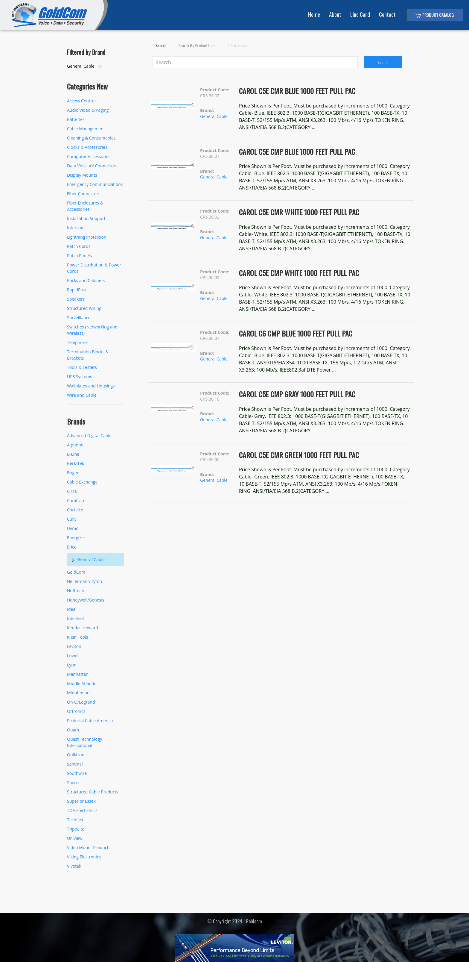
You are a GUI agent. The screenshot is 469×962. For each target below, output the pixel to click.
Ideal (72, 609)
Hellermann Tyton (84, 581)
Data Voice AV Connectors (92, 166)
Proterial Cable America (90, 720)
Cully (72, 519)
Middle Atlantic (81, 683)
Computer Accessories (88, 156)
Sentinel (75, 764)
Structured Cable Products (92, 792)
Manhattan (78, 674)
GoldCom (76, 572)
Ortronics (76, 711)
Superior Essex (81, 801)
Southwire (77, 773)
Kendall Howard (82, 628)
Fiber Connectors (83, 193)
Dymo (73, 528)
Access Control (81, 101)
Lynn (72, 665)
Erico (72, 547)
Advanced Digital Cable (89, 435)
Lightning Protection (86, 237)
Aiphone (75, 445)
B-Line (73, 454)
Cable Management (86, 128)
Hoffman (75, 590)
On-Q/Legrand (81, 702)
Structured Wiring (84, 308)
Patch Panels (79, 255)
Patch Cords (78, 246)
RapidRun (76, 290)
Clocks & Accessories (87, 147)
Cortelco (75, 510)
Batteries (75, 119)
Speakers (76, 299)
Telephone (77, 342)
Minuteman (78, 693)
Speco (73, 782)
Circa (72, 491)
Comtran (75, 500)
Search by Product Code (197, 45)
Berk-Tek (75, 463)
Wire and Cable (82, 395)
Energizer (76, 537)
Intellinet (75, 618)
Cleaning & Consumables (91, 138)
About (335, 14)
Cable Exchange (82, 482)
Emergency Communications (95, 184)
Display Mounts (82, 175)
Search (161, 45)
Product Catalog (434, 15)
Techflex (75, 819)
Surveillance (78, 317)
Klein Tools (77, 637)
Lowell (73, 655)
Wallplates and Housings (91, 386)
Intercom (76, 228)
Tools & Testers (82, 367)
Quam (73, 730)
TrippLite (75, 829)
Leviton (74, 646)
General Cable (91, 559)
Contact (387, 14)
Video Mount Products (88, 847)
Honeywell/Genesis (85, 600)
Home (314, 14)
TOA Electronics (82, 810)
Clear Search (238, 45)
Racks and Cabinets (86, 280)
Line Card (360, 14)
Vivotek (74, 866)
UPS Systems (79, 376)
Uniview (75, 838)
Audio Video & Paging (88, 110)
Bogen (73, 472)
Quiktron (75, 755)
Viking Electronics (84, 857)
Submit (383, 62)
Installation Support (86, 218)
